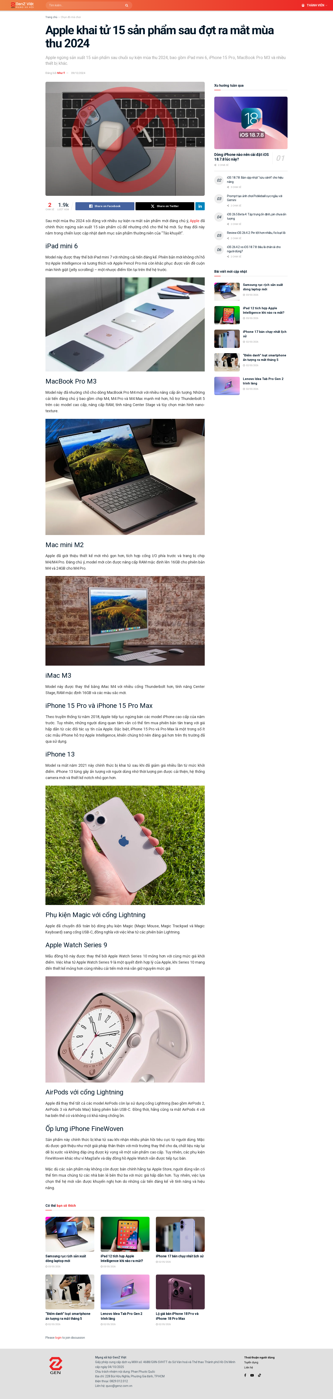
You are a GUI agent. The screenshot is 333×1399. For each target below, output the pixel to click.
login (58, 1337)
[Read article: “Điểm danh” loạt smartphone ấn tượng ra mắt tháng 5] (69, 1292)
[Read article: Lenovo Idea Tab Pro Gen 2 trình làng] (125, 1292)
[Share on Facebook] (104, 206)
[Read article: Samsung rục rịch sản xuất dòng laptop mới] (69, 1234)
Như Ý (61, 73)
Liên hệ (248, 1367)
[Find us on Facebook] (245, 1375)
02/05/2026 (163, 1262)
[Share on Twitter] (165, 206)
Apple (194, 221)
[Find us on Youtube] (252, 1375)
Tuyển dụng (251, 1362)
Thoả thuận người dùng (259, 1357)
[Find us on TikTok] (259, 1375)
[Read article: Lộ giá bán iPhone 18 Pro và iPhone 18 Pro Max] (180, 1292)
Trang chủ (51, 17)
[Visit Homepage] (20, 5)
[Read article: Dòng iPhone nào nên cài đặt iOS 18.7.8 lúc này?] (251, 123)
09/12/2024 (78, 73)
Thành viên (313, 5)
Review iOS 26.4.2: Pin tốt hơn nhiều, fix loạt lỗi (256, 232)
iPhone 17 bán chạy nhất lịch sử (180, 1256)
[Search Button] (127, 5)
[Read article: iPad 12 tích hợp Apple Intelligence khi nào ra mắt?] (125, 1234)
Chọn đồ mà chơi (71, 17)
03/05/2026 (52, 1266)
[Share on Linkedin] (200, 206)
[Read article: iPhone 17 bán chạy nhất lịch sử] (180, 1234)
